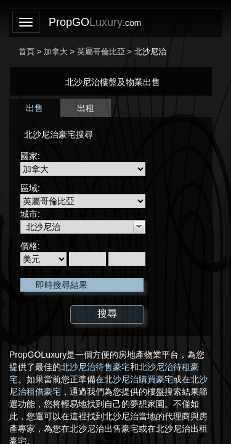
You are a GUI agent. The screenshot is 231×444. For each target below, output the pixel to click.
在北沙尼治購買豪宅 (134, 379)
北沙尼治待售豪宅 (95, 367)
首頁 (26, 51)
